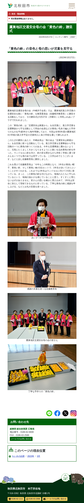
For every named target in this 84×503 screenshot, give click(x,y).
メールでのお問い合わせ (21, 439)
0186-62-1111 (16, 499)
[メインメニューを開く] (71, 5)
